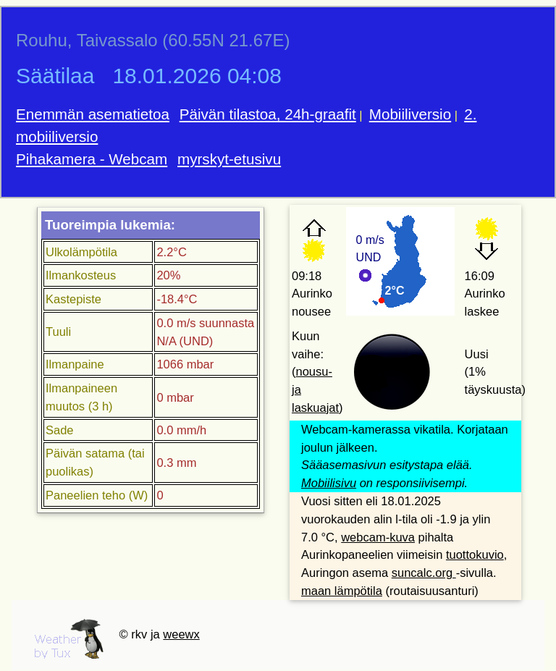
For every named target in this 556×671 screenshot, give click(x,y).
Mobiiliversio (410, 114)
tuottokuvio (475, 554)
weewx (181, 634)
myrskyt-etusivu (229, 159)
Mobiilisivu (328, 482)
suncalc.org (424, 572)
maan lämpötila (341, 590)
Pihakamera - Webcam (91, 159)
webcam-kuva (378, 537)
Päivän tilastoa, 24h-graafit (268, 114)
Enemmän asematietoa (92, 114)
